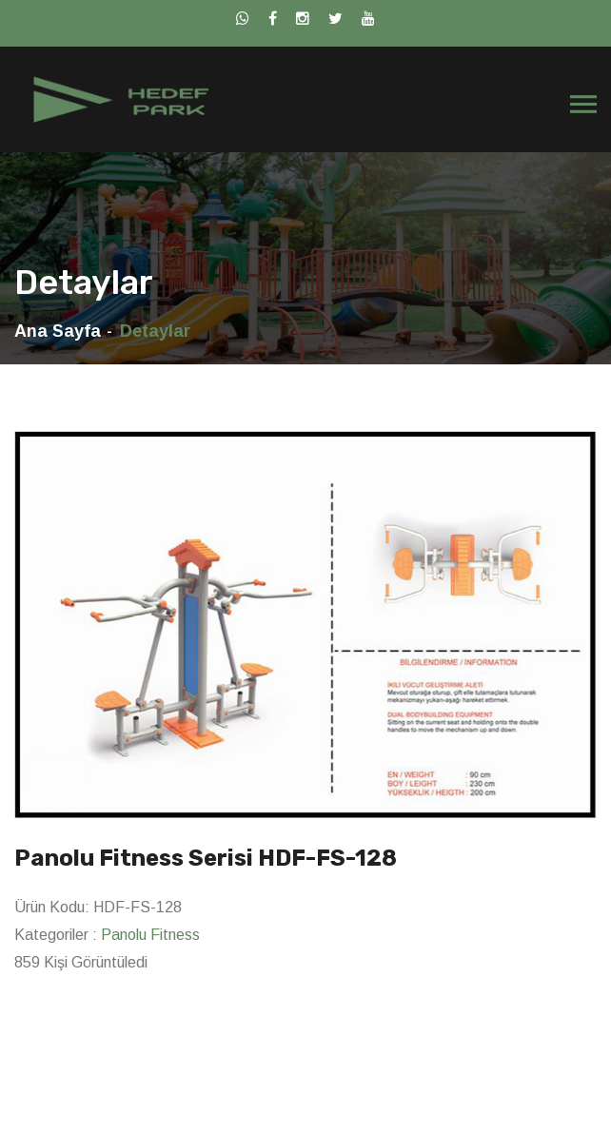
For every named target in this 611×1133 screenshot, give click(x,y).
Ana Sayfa (57, 331)
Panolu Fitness (150, 935)
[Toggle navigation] (583, 105)
